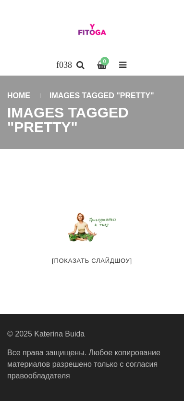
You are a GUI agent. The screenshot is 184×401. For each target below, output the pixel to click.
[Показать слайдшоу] (92, 260)
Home (18, 95)
